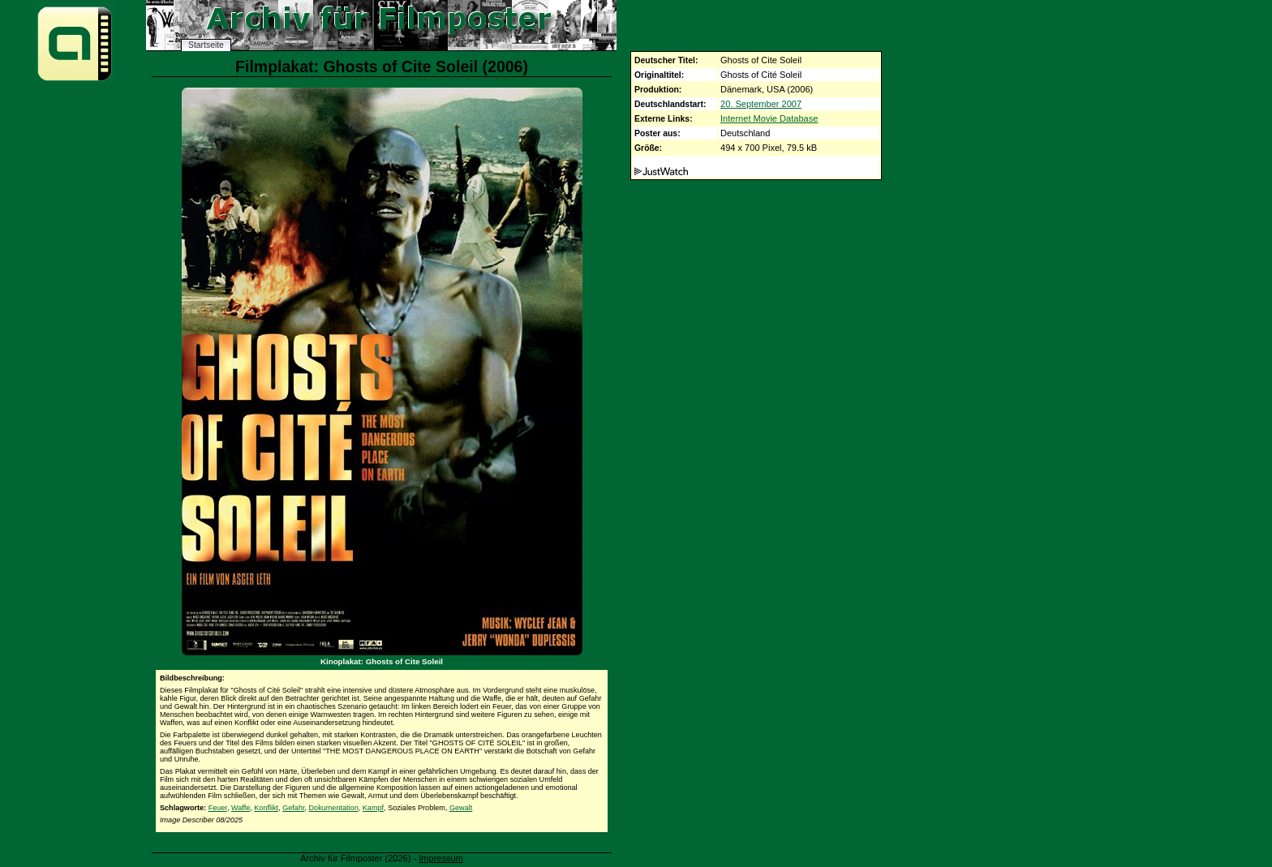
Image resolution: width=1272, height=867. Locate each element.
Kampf (373, 808)
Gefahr (293, 808)
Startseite (206, 45)
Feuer (217, 808)
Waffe (240, 808)
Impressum (441, 858)
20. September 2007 (760, 104)
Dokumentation (334, 808)
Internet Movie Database (769, 118)
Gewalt (460, 808)
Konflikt (266, 808)
